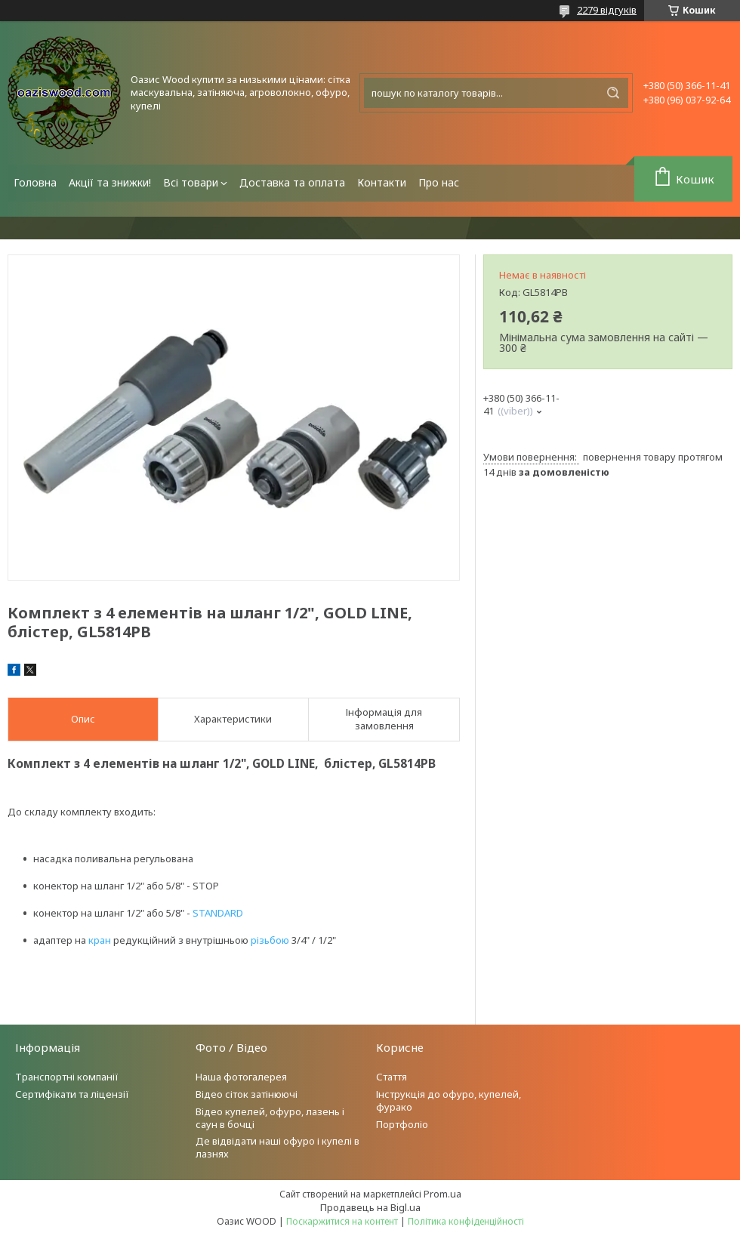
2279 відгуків (607, 10)
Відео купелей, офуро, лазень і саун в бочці (270, 1118)
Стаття (391, 1076)
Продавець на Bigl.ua (370, 1207)
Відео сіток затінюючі (247, 1094)
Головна (35, 182)
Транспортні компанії (67, 1076)
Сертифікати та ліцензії (72, 1094)
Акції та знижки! (110, 182)
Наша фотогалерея (241, 1076)
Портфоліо (402, 1124)
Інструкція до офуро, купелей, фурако (448, 1100)
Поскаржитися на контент (342, 1221)
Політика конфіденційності (466, 1221)
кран (99, 940)
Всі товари (190, 182)
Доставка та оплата (292, 182)
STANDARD (218, 913)
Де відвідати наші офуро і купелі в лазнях (277, 1147)
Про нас (438, 182)
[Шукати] (613, 93)
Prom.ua (442, 1194)
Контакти (381, 182)
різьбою (270, 940)
